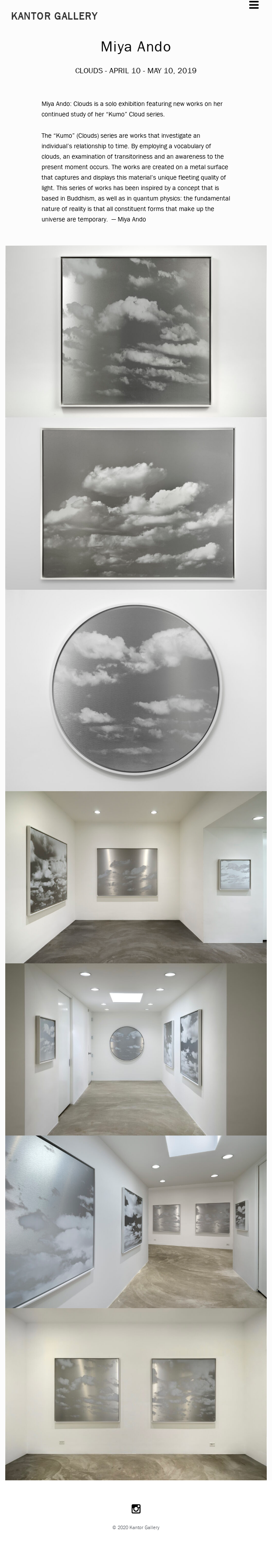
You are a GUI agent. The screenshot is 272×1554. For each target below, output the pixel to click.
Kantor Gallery (54, 16)
